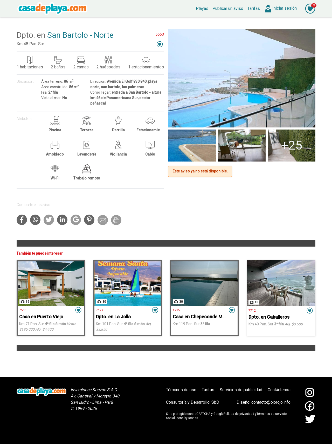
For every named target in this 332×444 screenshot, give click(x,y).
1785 (176, 310)
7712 (252, 310)
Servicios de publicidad (241, 389)
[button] (160, 44)
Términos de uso (181, 389)
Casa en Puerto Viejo (41, 316)
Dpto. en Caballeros (268, 317)
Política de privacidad (239, 414)
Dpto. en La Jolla (113, 316)
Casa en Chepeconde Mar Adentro (209, 316)
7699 (99, 310)
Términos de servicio (272, 414)
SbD (215, 402)
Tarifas (208, 389)
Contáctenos (279, 389)
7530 (22, 310)
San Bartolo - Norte (80, 35)
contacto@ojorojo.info (270, 402)
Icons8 (193, 418)
